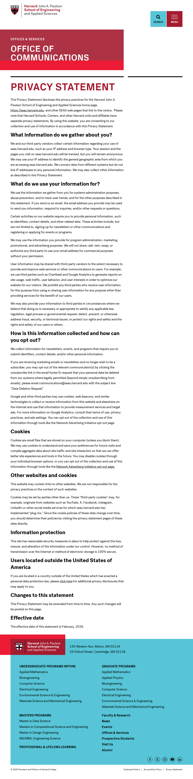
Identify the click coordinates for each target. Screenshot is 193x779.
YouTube (172, 760)
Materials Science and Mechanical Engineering (50, 701)
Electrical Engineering (33, 690)
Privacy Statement (174, 770)
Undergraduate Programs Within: (47, 667)
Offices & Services (28, 40)
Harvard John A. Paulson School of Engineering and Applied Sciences (38, 648)
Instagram (164, 760)
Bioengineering (29, 678)
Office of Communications (50, 53)
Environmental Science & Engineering (44, 696)
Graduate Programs (118, 667)
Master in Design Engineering (38, 733)
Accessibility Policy (153, 770)
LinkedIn (179, 760)
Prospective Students (118, 739)
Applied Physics (112, 678)
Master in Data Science (34, 721)
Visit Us (107, 745)
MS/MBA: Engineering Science (40, 739)
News (106, 721)
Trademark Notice (131, 770)
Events (107, 727)
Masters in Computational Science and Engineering (53, 727)
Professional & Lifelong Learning (47, 747)
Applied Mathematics (33, 672)
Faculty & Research (116, 716)
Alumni (107, 750)
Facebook (150, 760)
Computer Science (32, 684)
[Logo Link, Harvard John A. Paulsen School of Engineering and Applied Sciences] (38, 10)
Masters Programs (35, 716)
